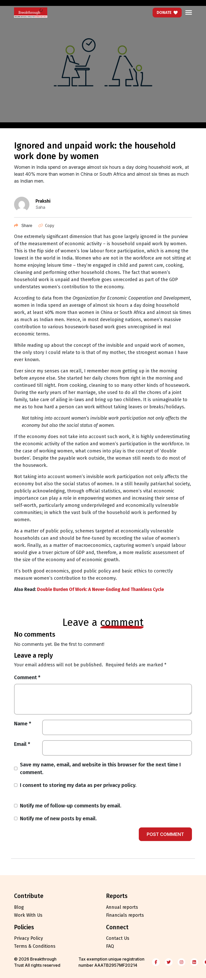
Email (22, 744)
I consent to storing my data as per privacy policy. (78, 785)
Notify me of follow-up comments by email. (70, 806)
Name (22, 723)
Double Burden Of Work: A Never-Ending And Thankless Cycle (100, 589)
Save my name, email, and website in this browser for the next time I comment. (100, 768)
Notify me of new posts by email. (58, 818)
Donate (167, 12)
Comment (27, 677)
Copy (46, 225)
